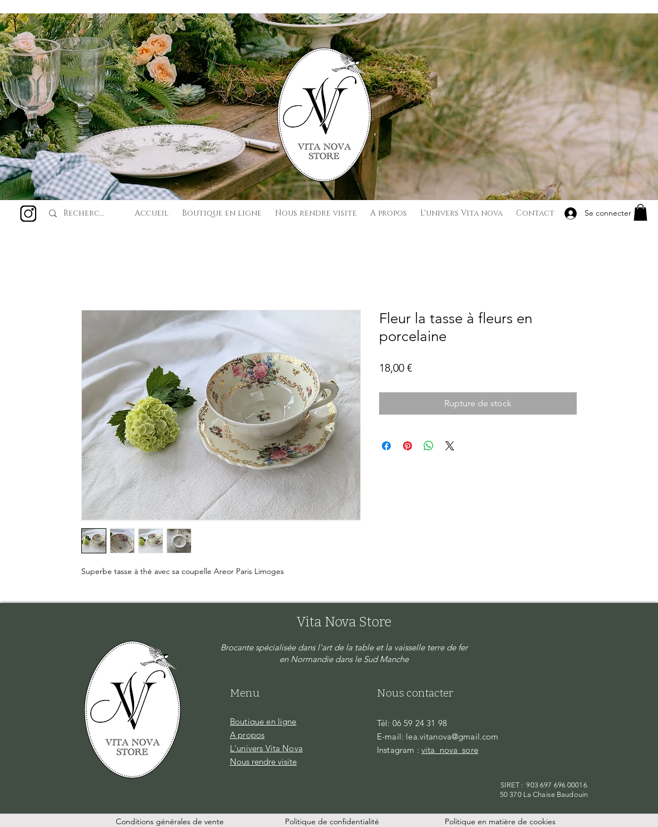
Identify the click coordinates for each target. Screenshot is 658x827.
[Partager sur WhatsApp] (428, 446)
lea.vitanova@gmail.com (452, 736)
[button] (640, 212)
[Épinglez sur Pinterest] (407, 446)
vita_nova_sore (449, 750)
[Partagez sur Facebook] (386, 446)
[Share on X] (449, 446)
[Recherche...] (85, 213)
